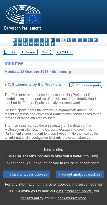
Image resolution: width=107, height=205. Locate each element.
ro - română (31, 44)
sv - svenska (53, 44)
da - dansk (31, 40)
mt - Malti (96, 40)
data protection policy (73, 196)
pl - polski (20, 44)
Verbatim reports (88, 85)
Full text (67, 52)
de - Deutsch (36, 40)
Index (12, 52)
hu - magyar (90, 40)
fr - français (58, 40)
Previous (31, 52)
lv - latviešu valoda (80, 40)
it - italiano (74, 40)
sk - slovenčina (36, 44)
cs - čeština (25, 40)
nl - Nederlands (15, 44)
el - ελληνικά (47, 40)
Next (44, 52)
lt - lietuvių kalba (85, 40)
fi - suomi (47, 44)
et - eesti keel (42, 40)
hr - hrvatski (69, 40)
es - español (20, 40)
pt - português (25, 44)
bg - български (15, 40)
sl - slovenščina (42, 44)
